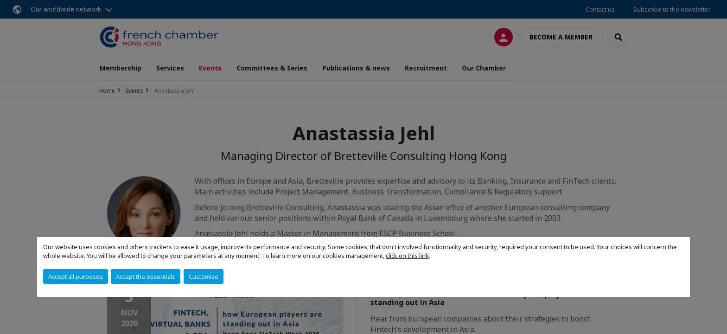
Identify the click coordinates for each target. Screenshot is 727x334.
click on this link (407, 255)
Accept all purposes (75, 276)
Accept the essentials (145, 276)
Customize (203, 276)
